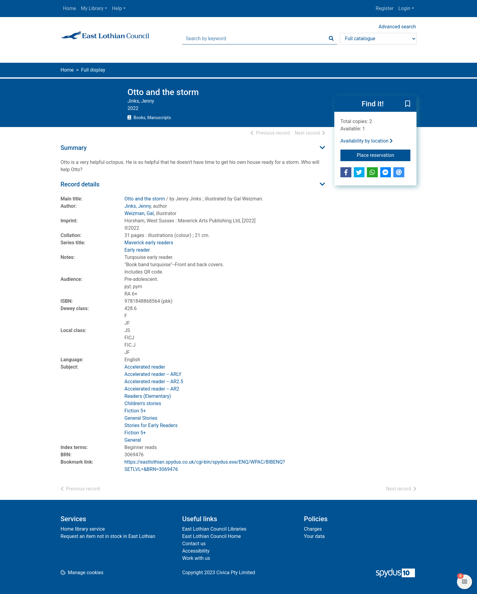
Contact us (194, 543)
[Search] (331, 38)
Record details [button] (80, 184)
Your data (314, 536)
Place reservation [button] (384, 154)
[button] (407, 104)
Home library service (83, 529)
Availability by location (366, 141)
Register (385, 8)
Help (117, 8)
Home (69, 8)
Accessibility (196, 551)
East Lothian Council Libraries (214, 529)
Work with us (196, 558)
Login (404, 8)
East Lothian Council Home (211, 536)
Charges (313, 529)
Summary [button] (74, 147)
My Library (92, 8)
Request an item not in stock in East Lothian (108, 536)
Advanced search (397, 27)
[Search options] (378, 38)
